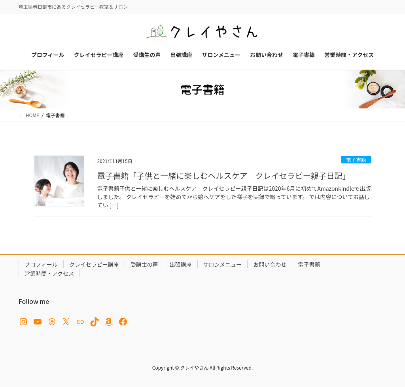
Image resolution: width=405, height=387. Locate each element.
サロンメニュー (222, 264)
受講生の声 (144, 264)
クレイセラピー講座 (94, 264)
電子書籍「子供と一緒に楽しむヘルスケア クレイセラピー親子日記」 (223, 175)
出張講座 (181, 264)
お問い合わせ (269, 264)
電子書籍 (356, 159)
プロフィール (41, 264)
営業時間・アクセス (49, 273)
